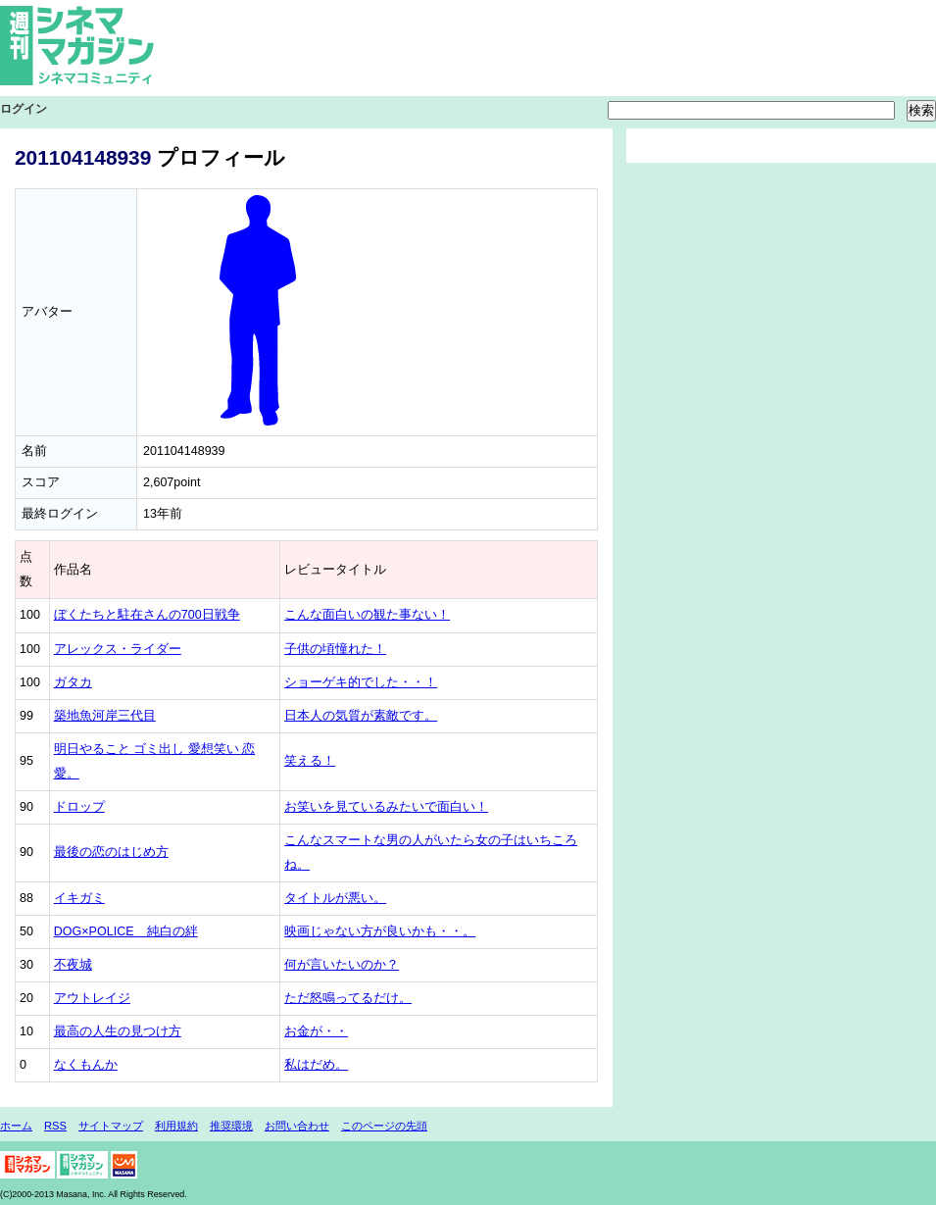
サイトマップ (110, 1125)
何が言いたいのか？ (341, 965)
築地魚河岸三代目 (105, 716)
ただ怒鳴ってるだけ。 (348, 998)
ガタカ (73, 682)
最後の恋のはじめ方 (111, 852)
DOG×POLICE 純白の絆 (126, 931)
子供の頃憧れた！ (335, 649)
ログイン (23, 109)
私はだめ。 (316, 1065)
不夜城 (73, 965)
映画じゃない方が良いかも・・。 (379, 931)
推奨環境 (231, 1125)
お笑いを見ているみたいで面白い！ (386, 807)
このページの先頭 (384, 1125)
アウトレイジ (92, 998)
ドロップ (79, 807)
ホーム (16, 1125)
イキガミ (79, 898)
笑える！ (309, 761)
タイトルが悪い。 (335, 898)
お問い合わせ (297, 1125)
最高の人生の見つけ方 (117, 1031)
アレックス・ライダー (117, 649)
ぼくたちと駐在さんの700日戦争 (147, 615)
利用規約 (176, 1125)
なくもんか (86, 1065)
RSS (55, 1125)
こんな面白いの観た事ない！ (367, 615)
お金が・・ (316, 1031)
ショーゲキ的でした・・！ (360, 682)
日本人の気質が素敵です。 (360, 716)
